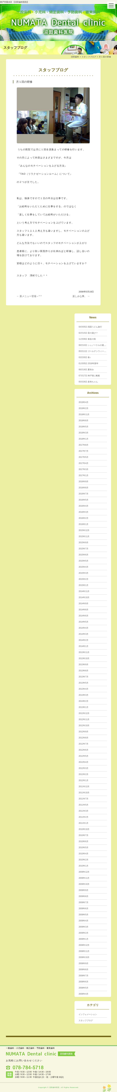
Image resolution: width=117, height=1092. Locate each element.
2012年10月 (84, 725)
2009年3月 (83, 927)
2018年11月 (84, 414)
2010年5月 (83, 847)
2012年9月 (83, 731)
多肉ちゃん (88, 382)
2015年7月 (83, 548)
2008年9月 (83, 963)
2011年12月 (84, 786)
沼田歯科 (75, 57)
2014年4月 (83, 628)
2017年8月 (83, 445)
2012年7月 (83, 744)
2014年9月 (83, 603)
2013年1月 (83, 707)
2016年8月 (83, 487)
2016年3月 (83, 512)
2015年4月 (83, 567)
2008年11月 (84, 951)
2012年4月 (83, 762)
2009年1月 (83, 939)
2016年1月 (83, 524)
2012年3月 (83, 768)
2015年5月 (83, 561)
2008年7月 (83, 975)
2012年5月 (83, 756)
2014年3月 (83, 634)
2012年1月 (83, 780)
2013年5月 (83, 683)
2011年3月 (83, 811)
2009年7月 (83, 902)
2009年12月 (84, 872)
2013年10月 (84, 658)
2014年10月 (84, 597)
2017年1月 (83, 475)
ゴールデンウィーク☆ (93, 351)
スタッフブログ (89, 57)
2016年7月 (83, 494)
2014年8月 (83, 609)
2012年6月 (83, 750)
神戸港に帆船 (89, 375)
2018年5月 (83, 426)
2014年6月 (83, 616)
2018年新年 (88, 363)
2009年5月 (83, 914)
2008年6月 (83, 982)
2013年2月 (83, 701)
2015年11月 (84, 536)
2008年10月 (84, 957)
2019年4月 (83, 402)
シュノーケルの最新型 (93, 345)
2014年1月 (83, 646)
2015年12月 (84, 530)
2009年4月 (83, 921)
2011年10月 (84, 792)
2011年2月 (83, 817)
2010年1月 (83, 866)
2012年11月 (84, 719)
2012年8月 (83, 738)
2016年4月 (83, 506)
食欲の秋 (87, 339)
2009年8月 (83, 896)
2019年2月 (83, 408)
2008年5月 (83, 988)
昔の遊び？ (88, 333)
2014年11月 (84, 591)
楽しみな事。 (81, 296)
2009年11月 (84, 878)
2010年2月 (83, 860)
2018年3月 (83, 433)
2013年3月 (83, 695)
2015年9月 (83, 542)
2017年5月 (83, 457)
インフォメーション (88, 1014)
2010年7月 (83, 835)
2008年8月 (83, 969)
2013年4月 (83, 689)
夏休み (86, 369)
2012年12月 (84, 713)
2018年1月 (83, 439)
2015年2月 (83, 579)
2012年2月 (83, 774)
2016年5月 (83, 500)
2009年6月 (83, 908)
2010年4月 (83, 853)
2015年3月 (83, 573)
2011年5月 (83, 805)
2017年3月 (83, 469)
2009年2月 (83, 933)
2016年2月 (83, 518)
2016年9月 (83, 481)
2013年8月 (83, 670)
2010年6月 (83, 841)
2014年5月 (83, 622)
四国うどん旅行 (90, 327)
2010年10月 (84, 829)
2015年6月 (83, 555)
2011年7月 (83, 799)
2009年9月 (83, 890)
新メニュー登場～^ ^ (29, 296)
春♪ (85, 357)
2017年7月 (83, 451)
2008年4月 (83, 994)
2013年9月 (83, 664)
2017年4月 (83, 463)
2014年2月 (83, 640)
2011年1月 (83, 823)
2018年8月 (83, 420)
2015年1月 (83, 585)
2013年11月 (84, 652)
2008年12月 (84, 945)
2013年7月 (83, 677)
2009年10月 (84, 884)
